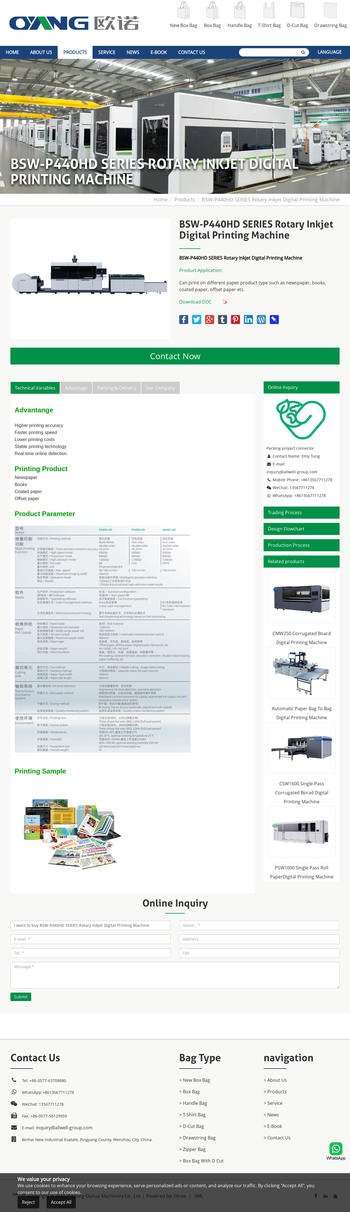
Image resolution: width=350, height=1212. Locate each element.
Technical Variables (35, 388)
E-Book (159, 52)
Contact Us (191, 52)
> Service (273, 1103)
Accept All (61, 1204)
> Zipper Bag (192, 1149)
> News (271, 1115)
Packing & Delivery (116, 388)
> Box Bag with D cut (201, 1161)
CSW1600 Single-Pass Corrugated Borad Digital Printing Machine (301, 793)
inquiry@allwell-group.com (291, 472)
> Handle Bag (193, 1103)
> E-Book (273, 1126)
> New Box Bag (194, 1080)
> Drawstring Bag (197, 1138)
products (75, 52)
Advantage (76, 388)
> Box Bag (189, 1092)
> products (275, 1092)
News (133, 52)
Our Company (160, 388)
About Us (41, 52)
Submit (21, 996)
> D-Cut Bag (191, 1126)
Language (330, 52)
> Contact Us (277, 1138)
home (12, 52)
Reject (28, 1204)
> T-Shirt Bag (192, 1115)
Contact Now (175, 356)
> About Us (275, 1080)
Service (106, 52)
